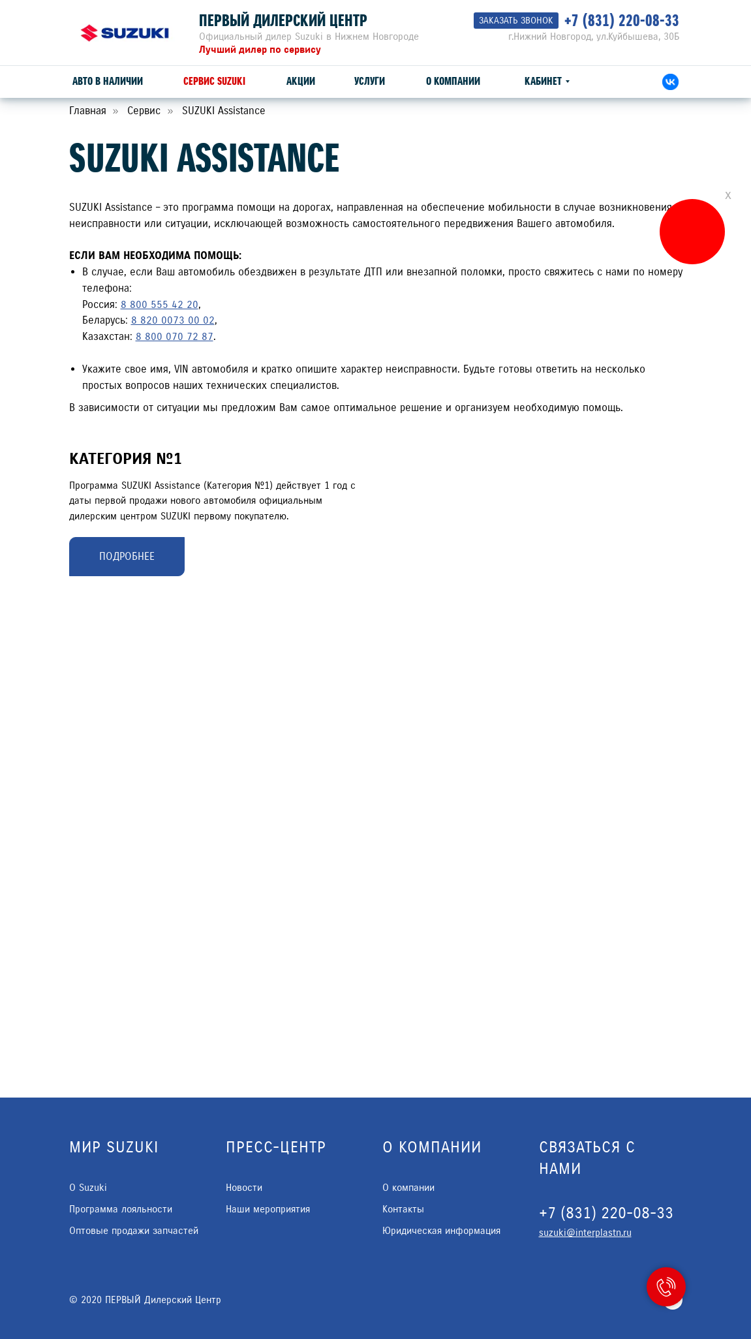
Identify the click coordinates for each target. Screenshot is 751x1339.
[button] (516, 20)
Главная (87, 110)
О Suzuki (88, 1187)
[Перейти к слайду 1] (532, 606)
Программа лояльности (120, 1209)
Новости (244, 1187)
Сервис (144, 110)
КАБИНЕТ (543, 81)
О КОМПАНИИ (453, 81)
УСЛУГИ (369, 81)
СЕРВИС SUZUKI (214, 81)
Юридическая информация (441, 1231)
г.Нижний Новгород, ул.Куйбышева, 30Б (593, 36)
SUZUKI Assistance (224, 110)
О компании (408, 1187)
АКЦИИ (300, 81)
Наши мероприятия (268, 1209)
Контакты (403, 1209)
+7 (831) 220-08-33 (621, 20)
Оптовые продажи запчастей (133, 1231)
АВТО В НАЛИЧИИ (107, 81)
